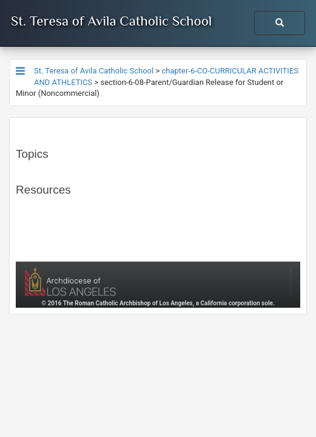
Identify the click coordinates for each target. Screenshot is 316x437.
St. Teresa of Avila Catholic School (111, 21)
